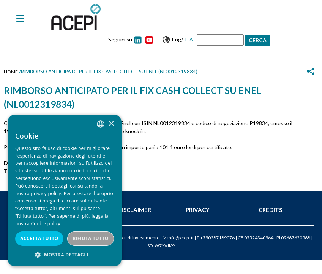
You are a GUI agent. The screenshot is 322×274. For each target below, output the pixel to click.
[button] (64, 255)
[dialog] (65, 190)
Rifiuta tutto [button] (91, 238)
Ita (189, 40)
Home (11, 72)
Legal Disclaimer (124, 209)
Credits (270, 209)
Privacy (198, 209)
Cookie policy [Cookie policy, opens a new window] (45, 223)
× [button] (111, 124)
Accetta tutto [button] (39, 238)
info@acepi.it (180, 238)
